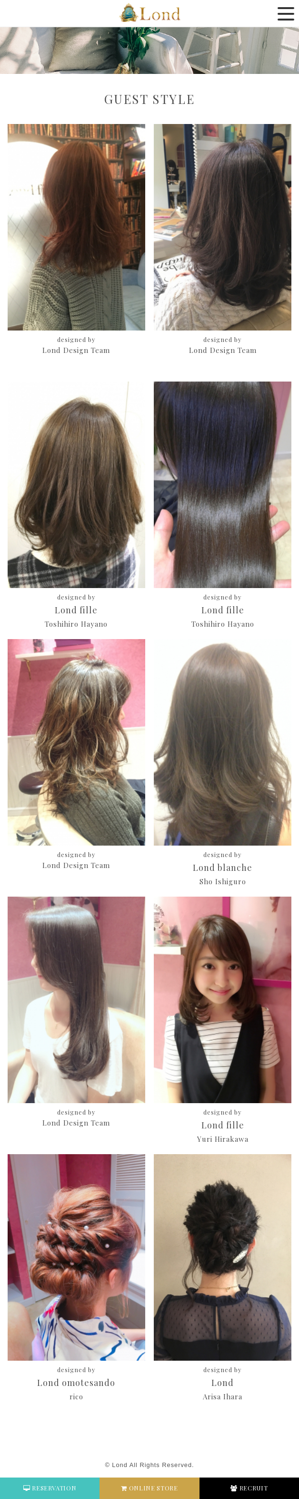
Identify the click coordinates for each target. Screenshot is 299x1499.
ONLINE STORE (149, 1488)
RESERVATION (49, 1488)
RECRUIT (249, 1488)
